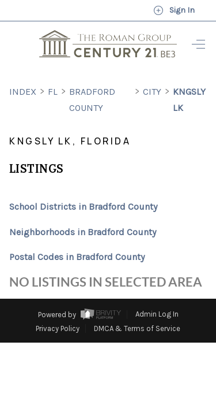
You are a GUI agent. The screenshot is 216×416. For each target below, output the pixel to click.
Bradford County (92, 78)
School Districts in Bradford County (83, 185)
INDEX (22, 70)
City (152, 70)
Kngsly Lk (189, 78)
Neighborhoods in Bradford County (82, 210)
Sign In (174, 10)
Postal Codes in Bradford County (77, 235)
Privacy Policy (57, 307)
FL (53, 70)
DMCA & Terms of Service (137, 307)
